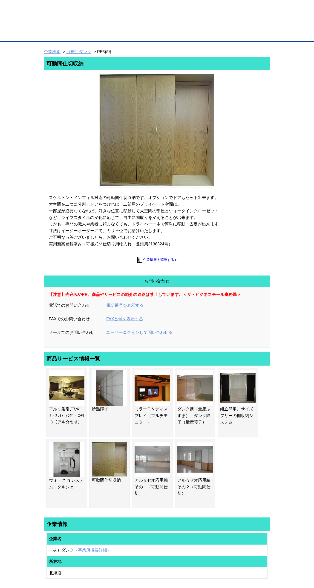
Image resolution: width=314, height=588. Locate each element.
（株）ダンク (78, 51)
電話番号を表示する (125, 305)
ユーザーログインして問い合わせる (139, 332)
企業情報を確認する (158, 259)
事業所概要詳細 (92, 550)
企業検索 (52, 51)
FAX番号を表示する (124, 319)
